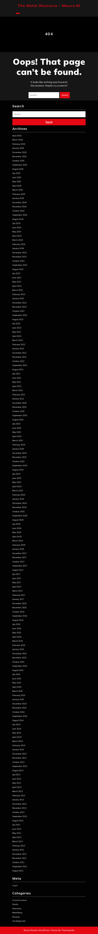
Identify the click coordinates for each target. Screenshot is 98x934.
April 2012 (16, 837)
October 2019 (18, 461)
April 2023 (16, 286)
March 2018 (17, 541)
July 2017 (16, 574)
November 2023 (19, 257)
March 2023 (17, 290)
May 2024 (16, 231)
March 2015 (17, 691)
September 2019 (19, 465)
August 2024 (17, 219)
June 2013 (16, 779)
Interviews (16, 908)
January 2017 (18, 599)
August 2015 (17, 670)
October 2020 (18, 411)
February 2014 (18, 745)
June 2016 (16, 628)
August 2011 (17, 871)
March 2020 (17, 440)
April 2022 (16, 336)
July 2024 (16, 223)
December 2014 (19, 704)
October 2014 (18, 712)
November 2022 (19, 307)
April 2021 (16, 386)
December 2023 (19, 252)
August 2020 (17, 420)
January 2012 (18, 850)
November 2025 (19, 156)
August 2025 (17, 169)
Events (15, 904)
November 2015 (19, 658)
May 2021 (16, 382)
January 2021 (18, 399)
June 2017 (16, 578)
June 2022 (16, 328)
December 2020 (19, 403)
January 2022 (18, 348)
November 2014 (19, 708)
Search (64, 95)
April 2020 (16, 436)
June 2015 (16, 678)
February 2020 (18, 445)
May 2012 (16, 833)
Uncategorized (18, 921)
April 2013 (16, 787)
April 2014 (16, 737)
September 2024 (19, 215)
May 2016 (16, 632)
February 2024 (18, 244)
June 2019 (16, 478)
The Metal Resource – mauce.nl (49, 5)
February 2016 (18, 645)
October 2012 (18, 812)
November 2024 (19, 206)
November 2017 (19, 557)
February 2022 (18, 344)
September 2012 (19, 816)
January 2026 (18, 148)
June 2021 (16, 378)
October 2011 (18, 862)
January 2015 (18, 699)
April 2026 (16, 136)
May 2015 (16, 683)
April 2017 (16, 587)
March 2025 (17, 190)
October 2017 (18, 562)
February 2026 (18, 144)
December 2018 (19, 503)
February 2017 (18, 595)
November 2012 (19, 808)
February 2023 (18, 294)
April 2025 (16, 186)
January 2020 (18, 449)
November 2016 (19, 607)
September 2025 (19, 165)
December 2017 (19, 553)
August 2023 (17, 269)
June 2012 (16, 829)
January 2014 (18, 749)
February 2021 (18, 394)
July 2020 (16, 424)
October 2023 (18, 261)
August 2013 (17, 770)
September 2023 (19, 265)
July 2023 (16, 273)
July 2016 (16, 624)
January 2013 (18, 800)
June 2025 (16, 177)
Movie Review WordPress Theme (40, 930)
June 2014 (16, 729)
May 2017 (16, 582)
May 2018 (16, 532)
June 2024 (16, 227)
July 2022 (16, 323)
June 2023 (16, 278)
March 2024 (17, 240)
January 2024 (18, 248)
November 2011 (19, 858)
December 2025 (19, 152)
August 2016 (17, 620)
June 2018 (16, 528)
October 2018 (18, 511)
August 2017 (17, 570)
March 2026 (17, 140)
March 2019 (17, 490)
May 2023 (16, 282)
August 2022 (17, 319)
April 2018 (16, 536)
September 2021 (19, 365)
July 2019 (16, 474)
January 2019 (18, 499)
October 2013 (18, 762)
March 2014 (17, 741)
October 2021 (18, 361)
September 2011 (19, 866)
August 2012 (17, 820)
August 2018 (17, 520)
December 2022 (19, 303)
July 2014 (16, 724)
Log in (15, 885)
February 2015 (18, 695)
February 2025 (18, 194)
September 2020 (19, 415)
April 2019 (16, 486)
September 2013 (19, 766)
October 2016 (18, 612)
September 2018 (19, 515)
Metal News (17, 912)
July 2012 (16, 825)
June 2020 (16, 428)
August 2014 (17, 720)
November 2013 (19, 758)
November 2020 (19, 407)
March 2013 (17, 791)
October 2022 (18, 311)
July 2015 (16, 674)
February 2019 (18, 495)
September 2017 (19, 566)
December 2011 (19, 854)
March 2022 (17, 340)
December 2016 (19, 603)
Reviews (16, 917)
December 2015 (19, 653)
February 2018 (18, 545)
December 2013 (19, 754)
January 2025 (18, 198)
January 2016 (18, 649)
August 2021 (17, 369)
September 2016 (19, 616)
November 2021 (19, 357)
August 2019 (17, 470)
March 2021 (17, 390)
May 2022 (16, 332)
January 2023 (18, 298)
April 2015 (16, 687)
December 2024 (19, 202)
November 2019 (19, 457)
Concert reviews (19, 900)
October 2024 (18, 211)
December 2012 (19, 804)
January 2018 (18, 549)
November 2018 (19, 507)
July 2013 (16, 774)
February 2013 (18, 795)
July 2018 (16, 524)
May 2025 (16, 181)
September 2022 (19, 315)
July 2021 (16, 373)
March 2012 (17, 841)
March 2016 (17, 641)
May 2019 (16, 482)
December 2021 (19, 353)
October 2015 (18, 662)
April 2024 (16, 236)
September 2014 (19, 716)
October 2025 (18, 161)
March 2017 (17, 591)
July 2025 (16, 173)
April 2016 (16, 637)
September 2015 (19, 666)
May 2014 (16, 733)
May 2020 (16, 432)
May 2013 (16, 783)
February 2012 (18, 846)
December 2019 (19, 453)
